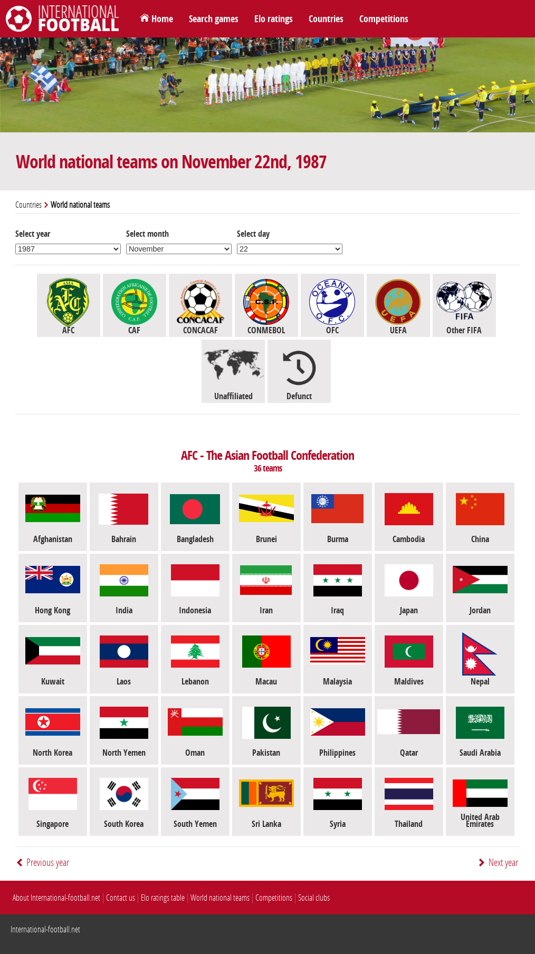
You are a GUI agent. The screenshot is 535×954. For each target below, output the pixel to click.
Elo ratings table (163, 898)
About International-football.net (56, 898)
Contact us (120, 898)
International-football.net (45, 929)
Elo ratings (273, 19)
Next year (503, 862)
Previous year (47, 862)
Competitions (383, 19)
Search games (213, 19)
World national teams (220, 898)
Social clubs (314, 898)
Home (162, 19)
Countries (326, 19)
